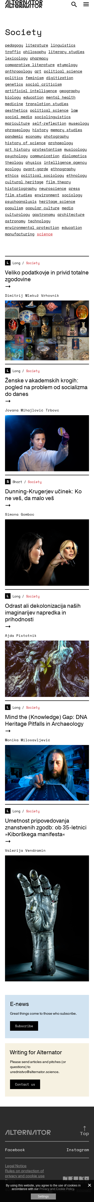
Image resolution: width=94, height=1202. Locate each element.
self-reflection (49, 123)
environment (47, 195)
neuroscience (52, 188)
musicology (75, 149)
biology (13, 97)
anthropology (18, 71)
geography (69, 90)
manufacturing (19, 234)
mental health (60, 97)
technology (39, 221)
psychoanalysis (21, 201)
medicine (14, 103)
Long (16, 262)
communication (44, 156)
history (40, 129)
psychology (16, 156)
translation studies (47, 103)
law (74, 110)
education (33, 97)
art (38, 71)
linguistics (63, 45)
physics (33, 162)
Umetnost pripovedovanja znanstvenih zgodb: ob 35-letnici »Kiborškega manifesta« (45, 827)
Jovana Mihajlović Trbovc (32, 410)
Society (33, 262)
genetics (14, 84)
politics (14, 77)
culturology (17, 214)
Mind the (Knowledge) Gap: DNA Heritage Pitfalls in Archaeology (46, 720)
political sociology (42, 175)
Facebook (15, 1150)
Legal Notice (16, 1165)
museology (79, 123)
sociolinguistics (53, 116)
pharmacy (39, 58)
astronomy (15, 221)
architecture (70, 214)
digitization (59, 77)
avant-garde (35, 169)
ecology (13, 169)
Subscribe (24, 1025)
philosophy (34, 51)
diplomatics (74, 156)
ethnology (76, 175)
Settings (43, 1196)
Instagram (77, 1150)
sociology (72, 195)
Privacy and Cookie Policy (56, 1189)
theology (14, 162)
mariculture (17, 123)
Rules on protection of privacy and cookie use (25, 1173)
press (74, 188)
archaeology (60, 142)
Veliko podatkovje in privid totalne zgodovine (47, 276)
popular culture (42, 208)
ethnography (63, 169)
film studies (18, 195)
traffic (13, 51)
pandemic (14, 136)
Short (17, 481)
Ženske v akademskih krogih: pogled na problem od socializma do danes (46, 387)
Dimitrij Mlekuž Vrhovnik (32, 295)
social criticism (44, 84)
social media (18, 116)
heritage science (57, 201)
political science (63, 71)
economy (33, 136)
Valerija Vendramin (25, 850)
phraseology (17, 129)
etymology (67, 64)
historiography (21, 188)
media (67, 208)
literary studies (66, 51)
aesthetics (16, 110)
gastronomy (43, 214)
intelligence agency (65, 162)
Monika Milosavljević (27, 739)
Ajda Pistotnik (21, 635)
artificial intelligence (31, 90)
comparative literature (30, 64)
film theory (58, 182)
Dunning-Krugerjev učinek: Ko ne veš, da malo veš (43, 495)
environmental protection (32, 227)
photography (56, 136)
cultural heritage (24, 182)
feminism (35, 77)
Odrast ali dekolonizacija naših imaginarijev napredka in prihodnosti (43, 612)
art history (17, 149)
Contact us (25, 1084)
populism (14, 208)
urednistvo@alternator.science (34, 1072)
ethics (12, 175)
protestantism (47, 149)
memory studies (66, 129)
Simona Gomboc (19, 514)
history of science (25, 142)
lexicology (16, 58)
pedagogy (14, 45)
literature (37, 45)
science (45, 234)
